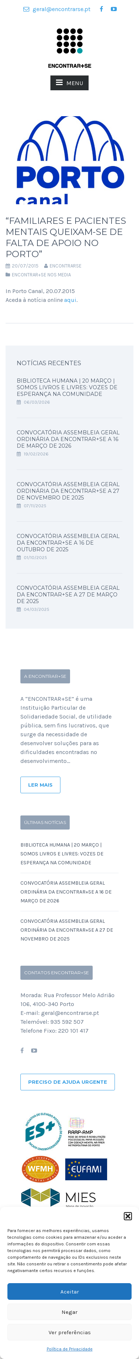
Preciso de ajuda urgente (67, 1082)
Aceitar (69, 1291)
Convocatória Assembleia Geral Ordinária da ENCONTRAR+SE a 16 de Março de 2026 (68, 439)
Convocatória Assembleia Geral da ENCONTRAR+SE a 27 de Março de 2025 (68, 595)
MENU (69, 82)
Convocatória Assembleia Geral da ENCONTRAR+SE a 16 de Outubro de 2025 (68, 543)
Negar (69, 1312)
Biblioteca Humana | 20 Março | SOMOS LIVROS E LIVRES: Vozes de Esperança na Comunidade (67, 387)
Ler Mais (40, 785)
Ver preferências (70, 1332)
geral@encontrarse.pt (56, 9)
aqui (70, 299)
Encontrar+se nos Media (41, 274)
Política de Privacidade (70, 1349)
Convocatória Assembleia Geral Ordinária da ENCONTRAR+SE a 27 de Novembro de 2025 (68, 491)
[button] (128, 1216)
